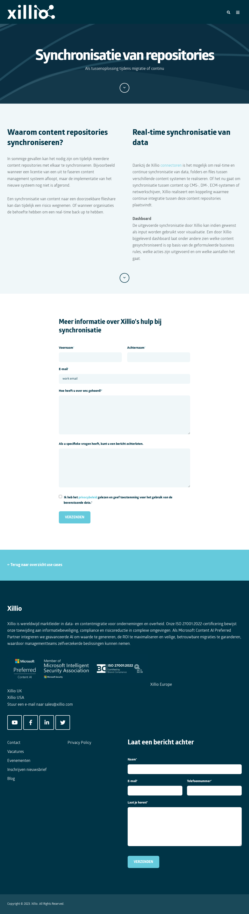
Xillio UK (14, 691)
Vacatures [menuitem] (15, 752)
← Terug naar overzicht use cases (34, 565)
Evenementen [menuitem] (18, 761)
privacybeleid (88, 497)
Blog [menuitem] (11, 779)
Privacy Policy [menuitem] (79, 743)
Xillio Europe (161, 685)
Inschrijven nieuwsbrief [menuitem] (27, 770)
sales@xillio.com (59, 705)
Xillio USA (15, 698)
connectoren (171, 166)
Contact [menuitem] (13, 743)
